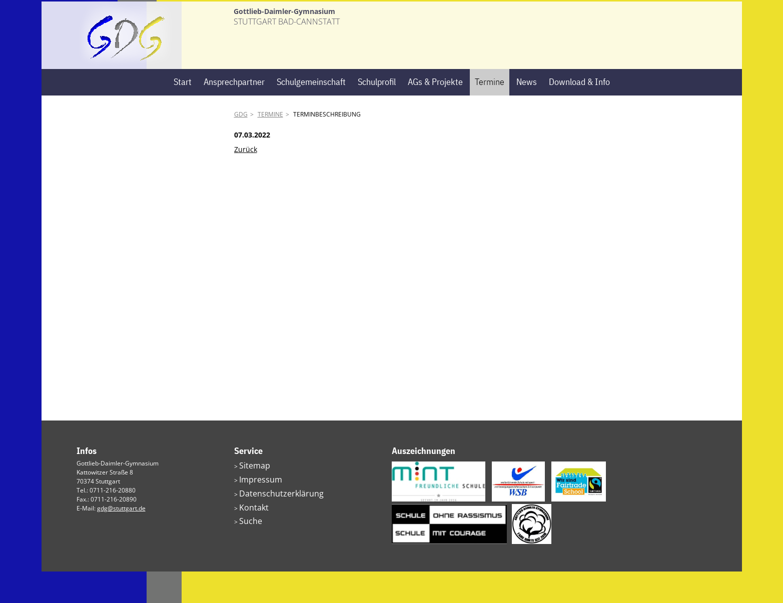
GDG (241, 146)
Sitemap (250, 496)
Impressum (255, 508)
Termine (489, 113)
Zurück (245, 180)
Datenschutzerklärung (270, 520)
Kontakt (249, 532)
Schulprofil (377, 113)
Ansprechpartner (234, 113)
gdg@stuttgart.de (121, 540)
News (526, 113)
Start (183, 113)
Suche (247, 544)
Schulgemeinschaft (311, 113)
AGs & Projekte (435, 113)
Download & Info (579, 113)
